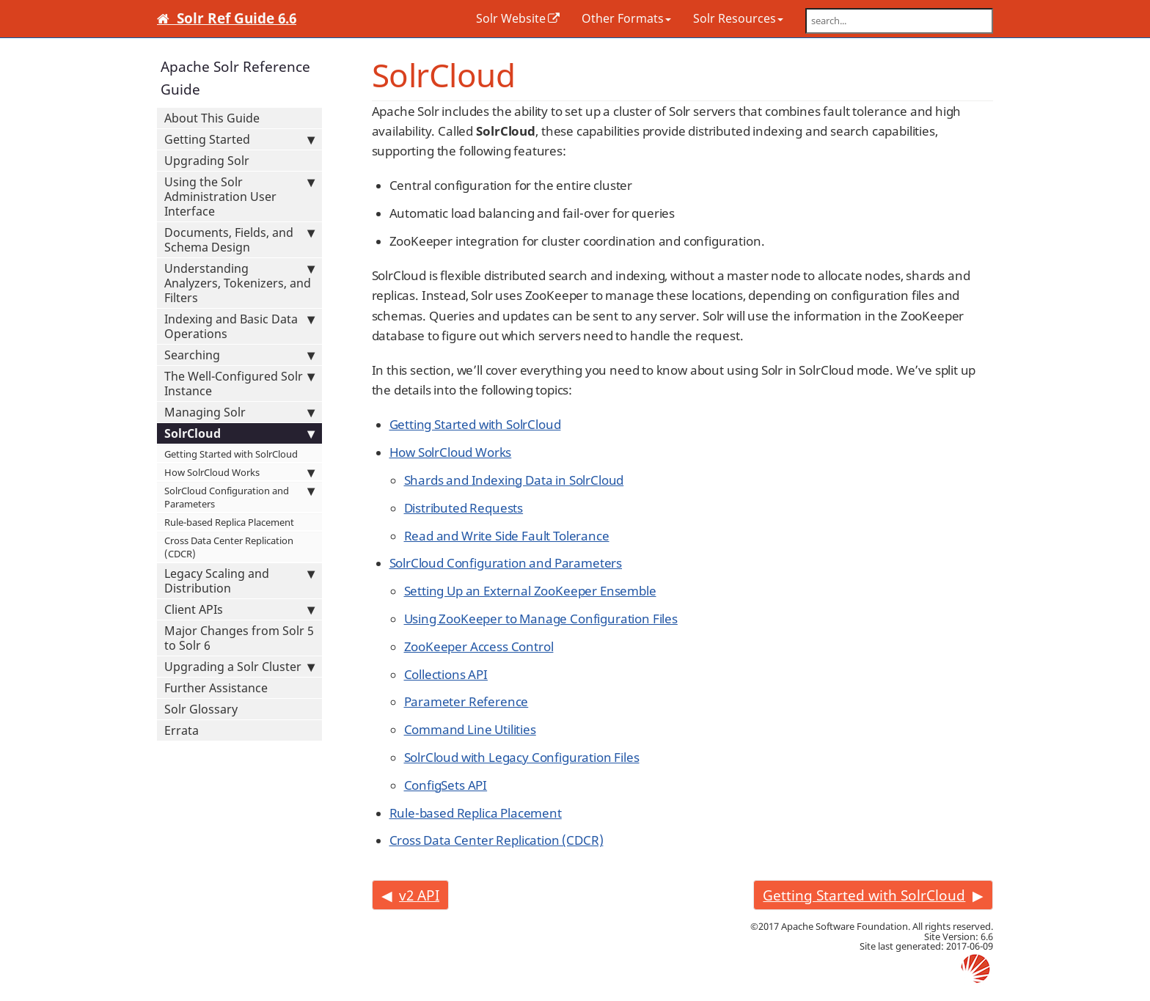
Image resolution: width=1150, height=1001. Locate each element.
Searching (239, 355)
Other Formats (626, 18)
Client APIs (239, 609)
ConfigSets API (446, 785)
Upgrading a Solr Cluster (239, 667)
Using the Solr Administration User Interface (239, 196)
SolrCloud (239, 433)
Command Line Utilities (470, 729)
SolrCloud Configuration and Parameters (239, 497)
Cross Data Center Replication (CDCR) (228, 547)
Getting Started (239, 139)
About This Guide (212, 118)
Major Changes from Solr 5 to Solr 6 (239, 638)
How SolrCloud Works (239, 472)
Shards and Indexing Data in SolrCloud (514, 480)
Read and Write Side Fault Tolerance (506, 535)
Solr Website (511, 18)
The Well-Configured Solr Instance (239, 383)
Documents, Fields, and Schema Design (239, 239)
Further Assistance (216, 688)
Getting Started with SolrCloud (231, 454)
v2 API (419, 895)
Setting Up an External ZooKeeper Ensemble (530, 590)
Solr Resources (738, 18)
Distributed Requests (464, 507)
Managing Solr (239, 412)
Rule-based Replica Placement (229, 522)
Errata (181, 730)
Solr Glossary (201, 709)
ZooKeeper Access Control (479, 646)
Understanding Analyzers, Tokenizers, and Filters (239, 283)
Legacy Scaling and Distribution (239, 580)
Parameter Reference (466, 701)
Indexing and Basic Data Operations (239, 326)
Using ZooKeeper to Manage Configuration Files (541, 618)
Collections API (446, 674)
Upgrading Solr (206, 161)
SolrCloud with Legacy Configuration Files (522, 757)
